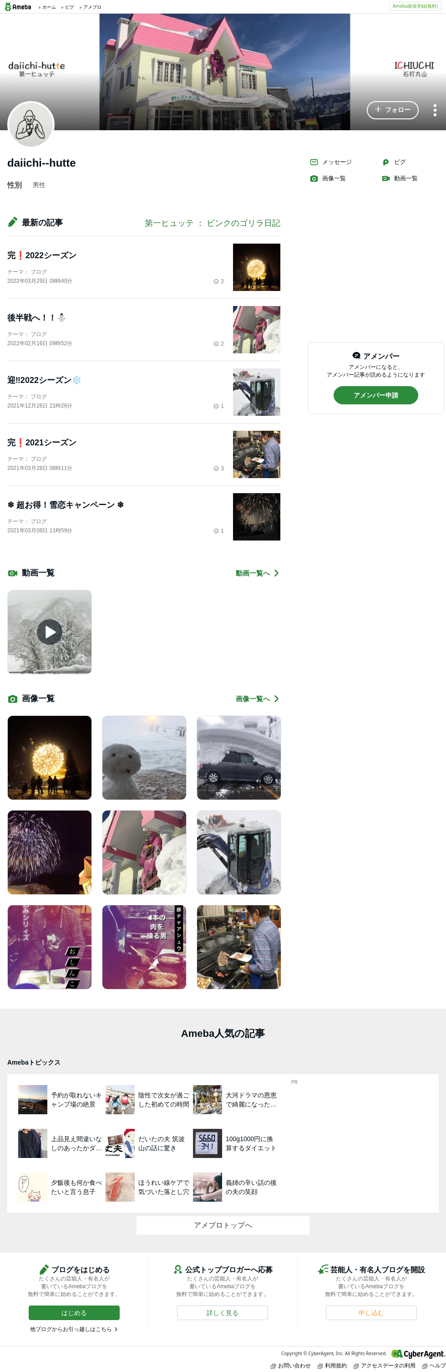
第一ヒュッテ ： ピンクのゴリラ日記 (212, 223)
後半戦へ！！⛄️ (36, 317)
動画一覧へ (258, 573)
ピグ (393, 162)
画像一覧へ (258, 698)
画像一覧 (327, 178)
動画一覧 (399, 178)
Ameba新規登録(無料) (415, 6)
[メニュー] (435, 111)
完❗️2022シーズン (41, 255)
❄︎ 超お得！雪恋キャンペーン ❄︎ (65, 505)
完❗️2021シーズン (41, 442)
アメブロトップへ (223, 1225)
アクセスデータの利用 (385, 1365)
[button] (393, 110)
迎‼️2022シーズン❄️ (44, 380)
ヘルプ (434, 1365)
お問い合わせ (291, 1365)
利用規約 (332, 1365)
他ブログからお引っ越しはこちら (71, 1329)
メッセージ (330, 162)
